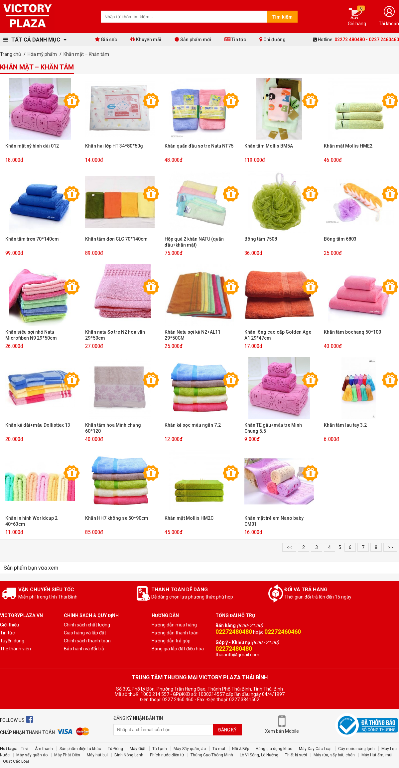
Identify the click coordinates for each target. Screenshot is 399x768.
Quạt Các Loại (16, 761)
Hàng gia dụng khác (274, 748)
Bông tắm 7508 (260, 239)
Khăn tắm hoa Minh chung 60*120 (113, 428)
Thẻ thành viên (15, 648)
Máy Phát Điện (67, 755)
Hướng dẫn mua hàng (174, 624)
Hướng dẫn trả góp (171, 640)
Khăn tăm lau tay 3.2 (345, 425)
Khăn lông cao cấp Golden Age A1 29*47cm (277, 335)
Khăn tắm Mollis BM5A (268, 146)
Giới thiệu (9, 624)
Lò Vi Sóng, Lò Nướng (259, 755)
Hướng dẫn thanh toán (175, 632)
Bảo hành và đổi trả (84, 648)
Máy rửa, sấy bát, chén (334, 755)
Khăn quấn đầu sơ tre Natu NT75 (199, 146)
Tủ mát (218, 748)
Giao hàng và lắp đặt (85, 632)
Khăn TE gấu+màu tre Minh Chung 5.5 (273, 428)
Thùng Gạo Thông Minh (212, 755)
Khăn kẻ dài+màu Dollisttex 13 (37, 425)
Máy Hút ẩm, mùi (376, 755)
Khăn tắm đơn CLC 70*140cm (116, 239)
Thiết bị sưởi (296, 755)
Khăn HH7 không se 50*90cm (116, 518)
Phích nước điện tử (167, 755)
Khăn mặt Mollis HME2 (348, 146)
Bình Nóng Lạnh (128, 755)
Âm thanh (44, 748)
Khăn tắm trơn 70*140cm (32, 239)
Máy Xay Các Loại (315, 748)
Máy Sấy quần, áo (190, 748)
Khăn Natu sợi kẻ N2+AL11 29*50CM (192, 335)
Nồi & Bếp (240, 748)
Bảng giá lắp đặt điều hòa (178, 648)
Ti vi (24, 748)
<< (289, 547)
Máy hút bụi (97, 755)
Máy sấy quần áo (32, 755)
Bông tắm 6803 (340, 239)
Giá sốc (106, 39)
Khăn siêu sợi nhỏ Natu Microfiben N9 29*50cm (31, 335)
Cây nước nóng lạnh (356, 748)
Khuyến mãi (145, 39)
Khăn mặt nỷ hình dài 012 (32, 146)
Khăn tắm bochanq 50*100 (352, 332)
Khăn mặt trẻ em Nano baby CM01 (274, 521)
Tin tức (235, 39)
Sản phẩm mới (193, 39)
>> (390, 547)
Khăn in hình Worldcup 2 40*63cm (31, 521)
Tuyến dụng (12, 640)
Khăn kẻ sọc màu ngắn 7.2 (193, 425)
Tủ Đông (115, 748)
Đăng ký (227, 729)
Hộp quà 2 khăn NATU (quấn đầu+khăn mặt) (194, 242)
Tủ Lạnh (159, 748)
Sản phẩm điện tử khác (80, 748)
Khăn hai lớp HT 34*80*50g (114, 146)
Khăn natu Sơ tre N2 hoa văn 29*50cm (115, 335)
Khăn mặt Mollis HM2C (189, 518)
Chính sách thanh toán (87, 640)
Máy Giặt (138, 748)
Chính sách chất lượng (87, 624)
